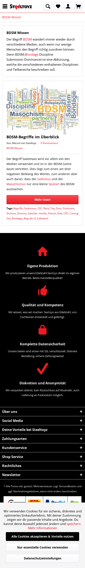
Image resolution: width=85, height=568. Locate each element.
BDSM (27, 39)
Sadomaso (30, 208)
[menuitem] (6, 6)
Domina (21, 213)
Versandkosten (67, 486)
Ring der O (30, 218)
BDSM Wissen (14, 148)
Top (52, 208)
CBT (65, 213)
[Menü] (6, 6)
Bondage (32, 54)
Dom (59, 208)
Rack (46, 208)
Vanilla (43, 213)
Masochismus (16, 184)
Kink (59, 213)
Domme (11, 213)
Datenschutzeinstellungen (42, 558)
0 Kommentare (49, 143)
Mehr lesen (42, 200)
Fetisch (52, 213)
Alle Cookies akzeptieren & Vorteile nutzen (42, 536)
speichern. (74, 524)
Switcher (33, 213)
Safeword (42, 218)
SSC (40, 208)
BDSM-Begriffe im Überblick (32, 136)
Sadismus (44, 179)
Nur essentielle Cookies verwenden (42, 547)
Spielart (54, 184)
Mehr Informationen (42, 528)
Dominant (68, 208)
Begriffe (18, 208)
